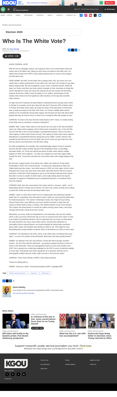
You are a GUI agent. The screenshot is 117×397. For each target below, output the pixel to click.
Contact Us (71, 19)
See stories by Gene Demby (23, 299)
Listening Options (70, 370)
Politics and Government (12, 31)
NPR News (45, 279)
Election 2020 (14, 38)
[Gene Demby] (7, 297)
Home (3, 19)
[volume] (8, 14)
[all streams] (109, 13)
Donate (112, 5)
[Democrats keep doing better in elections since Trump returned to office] (101, 327)
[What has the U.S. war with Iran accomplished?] (72, 327)
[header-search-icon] (102, 5)
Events (59, 19)
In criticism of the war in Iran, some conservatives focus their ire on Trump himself (43, 326)
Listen (9, 19)
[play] (2, 14)
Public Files (44, 374)
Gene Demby (14, 55)
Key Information (45, 370)
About (50, 19)
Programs (28, 19)
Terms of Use (44, 366)
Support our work (95, 366)
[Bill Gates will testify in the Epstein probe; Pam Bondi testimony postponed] (16, 327)
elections (34, 279)
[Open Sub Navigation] (13, 19)
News (18, 19)
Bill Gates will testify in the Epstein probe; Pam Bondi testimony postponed (16, 341)
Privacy (67, 366)
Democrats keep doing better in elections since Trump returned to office (100, 341)
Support (40, 19)
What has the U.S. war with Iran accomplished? (72, 340)
